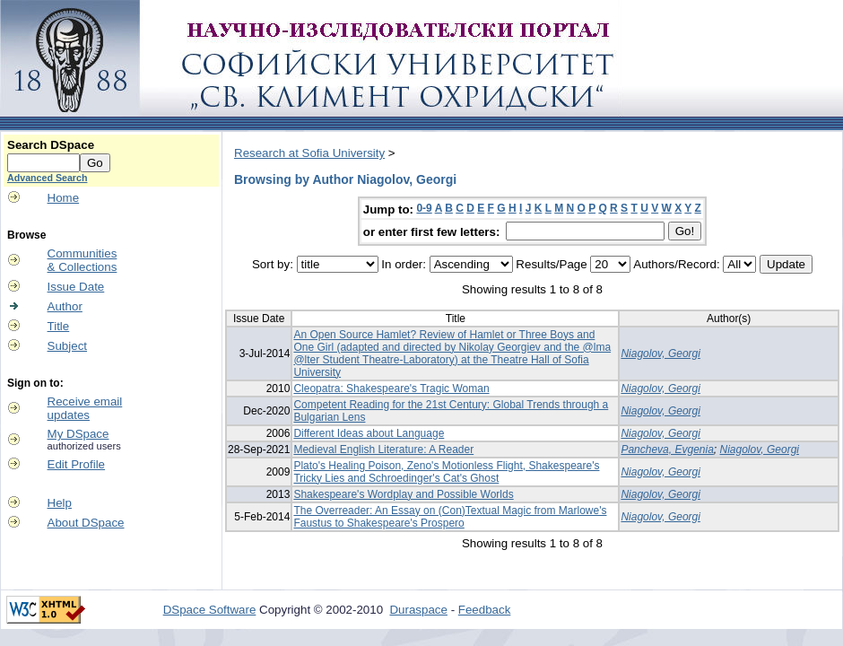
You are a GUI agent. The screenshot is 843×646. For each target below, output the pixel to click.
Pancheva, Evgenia (667, 449)
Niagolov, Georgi (660, 353)
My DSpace (78, 434)
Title (59, 326)
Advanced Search (47, 177)
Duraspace (418, 609)
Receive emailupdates (85, 408)
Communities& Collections (82, 260)
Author (65, 306)
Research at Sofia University (309, 153)
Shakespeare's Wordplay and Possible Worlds (403, 494)
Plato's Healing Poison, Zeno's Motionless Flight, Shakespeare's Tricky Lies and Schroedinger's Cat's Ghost (446, 471)
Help (60, 503)
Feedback (484, 609)
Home (64, 198)
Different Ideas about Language (368, 433)
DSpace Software (209, 609)
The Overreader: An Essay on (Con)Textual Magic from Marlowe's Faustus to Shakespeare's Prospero (449, 516)
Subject (67, 346)
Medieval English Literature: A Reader (383, 449)
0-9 (423, 208)
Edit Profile (76, 464)
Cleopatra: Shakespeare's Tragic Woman (391, 388)
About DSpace (86, 522)
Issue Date (76, 286)
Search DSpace (50, 145)
